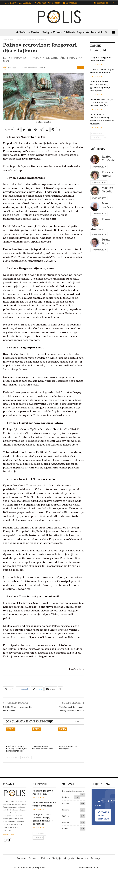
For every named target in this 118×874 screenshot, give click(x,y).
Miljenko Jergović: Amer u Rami (100, 59)
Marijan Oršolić (107, 190)
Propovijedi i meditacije (73, 791)
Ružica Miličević (108, 158)
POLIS (94, 867)
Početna (40, 3)
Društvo (41, 32)
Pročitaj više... (9, 834)
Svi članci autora (99, 167)
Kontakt (54, 3)
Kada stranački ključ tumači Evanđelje (102, 71)
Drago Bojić (106, 241)
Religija (53, 32)
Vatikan (65, 816)
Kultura (64, 32)
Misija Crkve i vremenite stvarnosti (17, 708)
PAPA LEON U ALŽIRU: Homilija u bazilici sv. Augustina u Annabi (102, 119)
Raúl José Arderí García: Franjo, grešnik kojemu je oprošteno (100, 86)
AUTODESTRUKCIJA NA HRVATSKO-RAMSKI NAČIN (101, 103)
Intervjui (96, 858)
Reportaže (90, 32)
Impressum (70, 3)
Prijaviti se (101, 3)
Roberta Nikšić (107, 174)
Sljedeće (26, 757)
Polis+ (80, 67)
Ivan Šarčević (108, 205)
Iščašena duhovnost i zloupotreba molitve (71, 708)
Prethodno (13, 757)
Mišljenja (76, 32)
